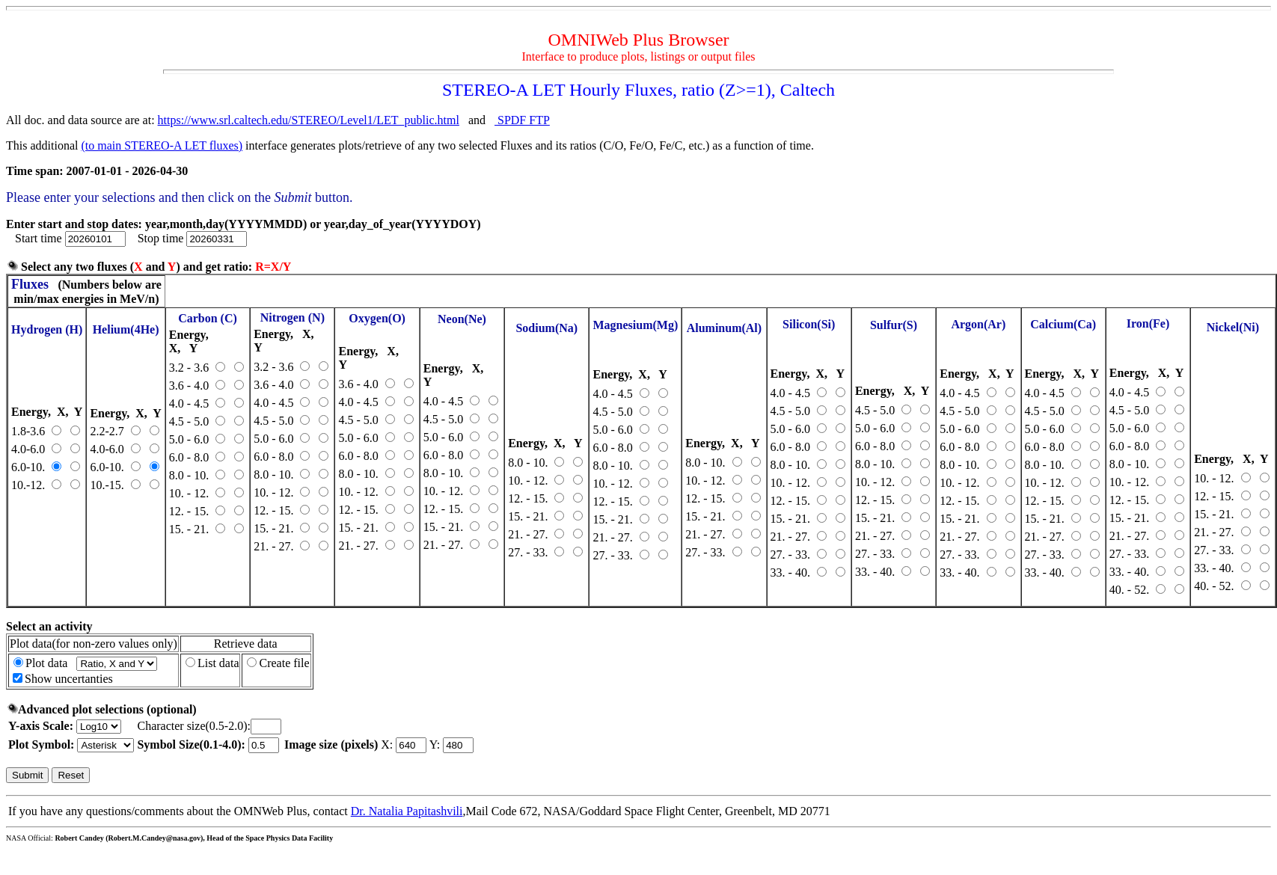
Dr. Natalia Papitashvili (407, 811)
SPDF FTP (522, 120)
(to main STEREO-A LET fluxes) (161, 145)
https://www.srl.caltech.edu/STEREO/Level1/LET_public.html (308, 120)
